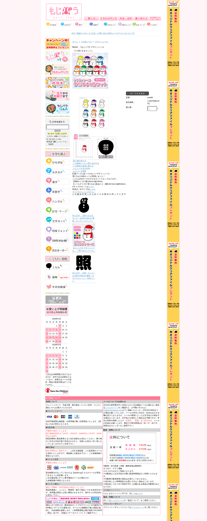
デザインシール (101, 42)
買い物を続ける (79, 161)
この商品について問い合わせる (86, 163)
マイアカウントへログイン (83, 192)
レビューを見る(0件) (81, 168)
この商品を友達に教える (83, 166)
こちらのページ (111, 407)
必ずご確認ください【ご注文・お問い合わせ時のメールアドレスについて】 (103, 33)
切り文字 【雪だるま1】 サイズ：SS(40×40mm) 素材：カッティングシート (83, 218)
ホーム (75, 42)
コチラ (140, 493)
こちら (91, 186)
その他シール (86, 42)
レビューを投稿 (79, 171)
